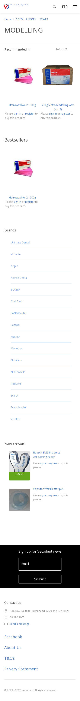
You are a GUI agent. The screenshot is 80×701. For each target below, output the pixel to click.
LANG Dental (18, 313)
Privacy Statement (21, 669)
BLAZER (15, 289)
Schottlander (18, 407)
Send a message (19, 624)
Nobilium (16, 360)
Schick (14, 395)
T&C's (9, 658)
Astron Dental (19, 278)
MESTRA (15, 337)
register (53, 463)
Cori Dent (16, 301)
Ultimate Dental (20, 242)
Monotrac (17, 348)
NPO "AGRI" (18, 372)
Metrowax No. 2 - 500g (22, 105)
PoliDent (16, 384)
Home (8, 19)
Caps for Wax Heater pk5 (48, 489)
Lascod (15, 325)
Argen (14, 266)
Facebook (13, 637)
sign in (43, 463)
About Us (13, 647)
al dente (16, 254)
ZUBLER (15, 419)
